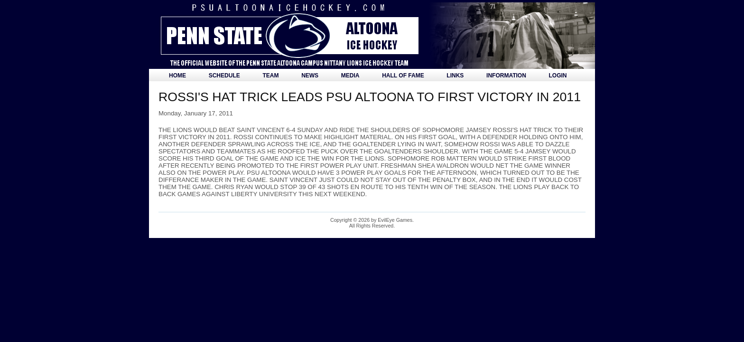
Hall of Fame (403, 75)
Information (506, 75)
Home (177, 75)
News (309, 75)
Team (270, 75)
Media (350, 75)
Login (558, 75)
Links (455, 75)
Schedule (224, 75)
